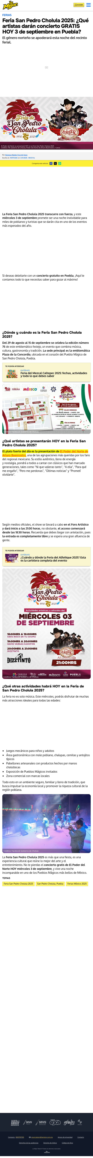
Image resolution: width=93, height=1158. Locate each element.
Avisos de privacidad (65, 1137)
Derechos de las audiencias (28, 1143)
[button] (88, 5)
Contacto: (16, 1137)
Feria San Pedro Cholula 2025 (18, 883)
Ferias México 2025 (77, 883)
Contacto (80, 1137)
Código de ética (67, 1143)
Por (14, 155)
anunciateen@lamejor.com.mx (41, 1137)
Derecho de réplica (50, 1143)
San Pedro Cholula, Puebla (50, 883)
